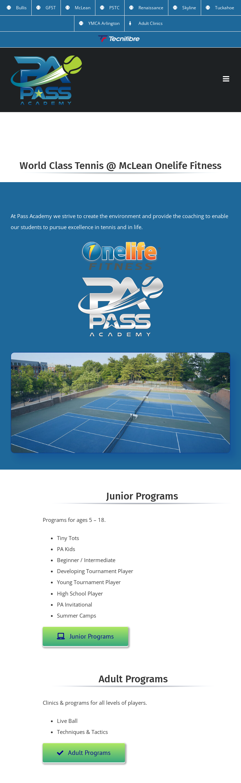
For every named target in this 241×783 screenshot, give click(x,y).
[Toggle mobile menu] (226, 79)
